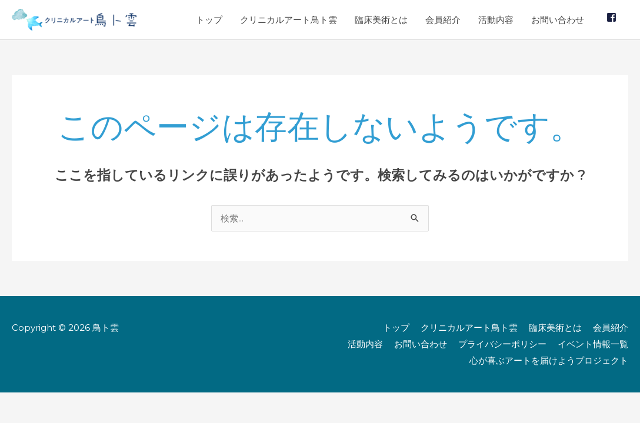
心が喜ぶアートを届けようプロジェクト (548, 360)
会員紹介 (443, 19)
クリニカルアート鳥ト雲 (288, 19)
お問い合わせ (557, 19)
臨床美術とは (381, 19)
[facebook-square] (612, 17)
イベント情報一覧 (593, 344)
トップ (209, 19)
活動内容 (496, 19)
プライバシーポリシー (502, 344)
